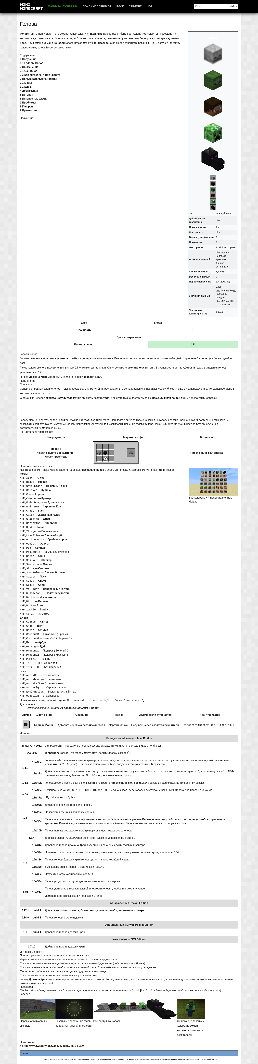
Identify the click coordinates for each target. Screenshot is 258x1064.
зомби (139, 38)
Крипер (46, 498)
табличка (96, 33)
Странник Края (52, 506)
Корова (40, 494)
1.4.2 (25, 768)
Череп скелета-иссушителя (55, 452)
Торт (40, 625)
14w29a (37, 812)
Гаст (41, 510)
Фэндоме (130, 1059)
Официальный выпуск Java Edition (129, 738)
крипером (51, 823)
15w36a (37, 874)
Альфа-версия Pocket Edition (129, 903)
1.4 (217, 281)
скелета (100, 38)
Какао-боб (49, 634)
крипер (203, 358)
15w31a (37, 845)
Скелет (47, 564)
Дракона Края (38, 979)
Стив (41, 584)
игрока (148, 38)
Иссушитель (48, 597)
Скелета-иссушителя (94, 910)
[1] (129, 752)
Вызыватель (49, 531)
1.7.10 (31, 946)
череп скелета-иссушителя (87, 725)
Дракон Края (56, 502)
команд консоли (54, 43)
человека (124, 910)
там (190, 990)
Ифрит (42, 481)
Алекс (40, 477)
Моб (149, 6)
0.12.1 (25, 910)
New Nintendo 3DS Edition (129, 939)
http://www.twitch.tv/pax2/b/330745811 (46, 1045)
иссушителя (101, 398)
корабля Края (92, 376)
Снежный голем (55, 572)
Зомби (44, 609)
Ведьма (43, 601)
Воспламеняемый (199, 276)
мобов (204, 819)
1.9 (25, 863)
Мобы (24, 473)
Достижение (44, 714)
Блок (120, 6)
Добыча (189, 367)
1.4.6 (25, 782)
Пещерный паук (56, 486)
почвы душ (179, 398)
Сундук (43, 630)
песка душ (159, 398)
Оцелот (44, 543)
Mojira (140, 990)
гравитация (196, 222)
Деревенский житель (56, 589)
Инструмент (196, 247)
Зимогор (43, 613)
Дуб (42, 646)
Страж (47, 518)
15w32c (37, 859)
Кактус (44, 621)
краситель (60, 456)
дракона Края (38, 376)
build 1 (37, 910)
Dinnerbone (52, 753)
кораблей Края (118, 859)
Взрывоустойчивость (201, 237)
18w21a (37, 892)
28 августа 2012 (32, 745)
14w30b (37, 830)
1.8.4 (32, 837)
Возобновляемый (199, 259)
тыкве (64, 420)
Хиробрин (51, 523)
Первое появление (200, 281)
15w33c (37, 866)
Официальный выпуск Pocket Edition (129, 924)
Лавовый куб (53, 535)
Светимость (196, 232)
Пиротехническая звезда (206, 452)
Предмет (135, 6)
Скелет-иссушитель (57, 593)
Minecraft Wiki (105, 1059)
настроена (105, 43)
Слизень (43, 568)
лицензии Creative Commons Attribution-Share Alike (182, 1059)
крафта (139, 437)
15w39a (37, 881)
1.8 (25, 817)
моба (171, 358)
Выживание (150, 819)
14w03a (37, 804)
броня (140, 963)
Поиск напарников (97, 6)
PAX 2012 (32, 753)
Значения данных (199, 296)
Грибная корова (58, 539)
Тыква (45, 658)
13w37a (37, 797)
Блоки (24, 617)
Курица (46, 490)
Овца (41, 556)
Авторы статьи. (210, 1059)
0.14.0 (25, 917)
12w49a (37, 782)
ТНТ (37, 663)
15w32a (37, 852)
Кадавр (41, 527)
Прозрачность (197, 227)
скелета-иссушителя (120, 38)
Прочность (195, 242)
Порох (55, 448)
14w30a (37, 821)
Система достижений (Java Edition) (75, 708)
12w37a (37, 773)
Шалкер (46, 560)
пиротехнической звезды (127, 782)
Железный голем (49, 514)
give (62, 700)
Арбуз (42, 642)
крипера (159, 38)
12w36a (225, 281)
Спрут (42, 580)
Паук (43, 576)
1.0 (25, 932)
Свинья (40, 547)
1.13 (25, 892)
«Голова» (85, 1059)
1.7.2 (25, 793)
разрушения (134, 337)
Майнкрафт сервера (63, 6)
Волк (40, 605)
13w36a (37, 790)
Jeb (47, 745)
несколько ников (93, 469)
